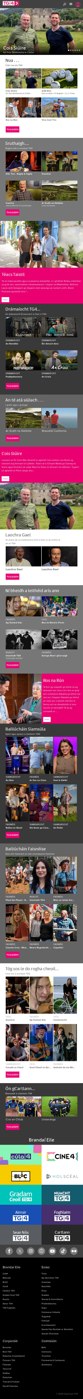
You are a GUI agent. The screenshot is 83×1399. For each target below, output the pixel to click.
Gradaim (45, 1295)
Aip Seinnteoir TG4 (50, 1277)
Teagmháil (46, 1316)
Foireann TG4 (9, 1360)
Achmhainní (47, 1364)
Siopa (44, 1307)
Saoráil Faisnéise (10, 1386)
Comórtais (46, 1282)
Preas (44, 1290)
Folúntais (7, 1364)
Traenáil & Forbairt (11, 1381)
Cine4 (5, 1286)
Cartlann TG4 (9, 1290)
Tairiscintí (7, 1368)
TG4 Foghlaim (9, 1307)
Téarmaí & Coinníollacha (52, 1299)
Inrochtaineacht (49, 1325)
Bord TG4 (7, 1351)
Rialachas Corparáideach (14, 1356)
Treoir (44, 1273)
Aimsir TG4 (8, 1303)
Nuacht (6, 1299)
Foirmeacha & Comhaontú (53, 1360)
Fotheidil (45, 1320)
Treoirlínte (46, 1356)
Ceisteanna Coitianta (51, 1312)
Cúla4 (5, 1273)
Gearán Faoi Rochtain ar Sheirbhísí (57, 1329)
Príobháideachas (49, 1303)
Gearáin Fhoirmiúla (50, 1333)
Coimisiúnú (46, 1351)
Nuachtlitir (46, 1286)
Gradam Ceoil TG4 (11, 1295)
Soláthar (6, 1373)
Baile (44, 1347)
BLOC (5, 1282)
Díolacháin (7, 1377)
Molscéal (7, 1277)
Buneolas (7, 1347)
